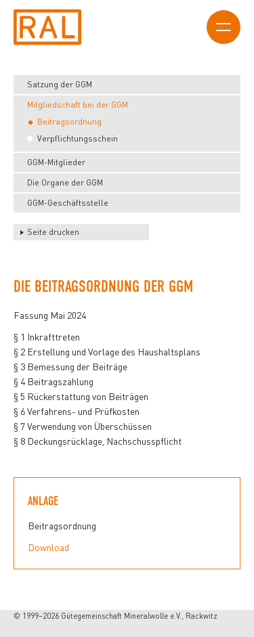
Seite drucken (53, 232)
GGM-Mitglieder (56, 162)
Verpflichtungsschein (77, 138)
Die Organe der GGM (65, 182)
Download (48, 547)
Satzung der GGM (59, 84)
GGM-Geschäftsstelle (67, 203)
